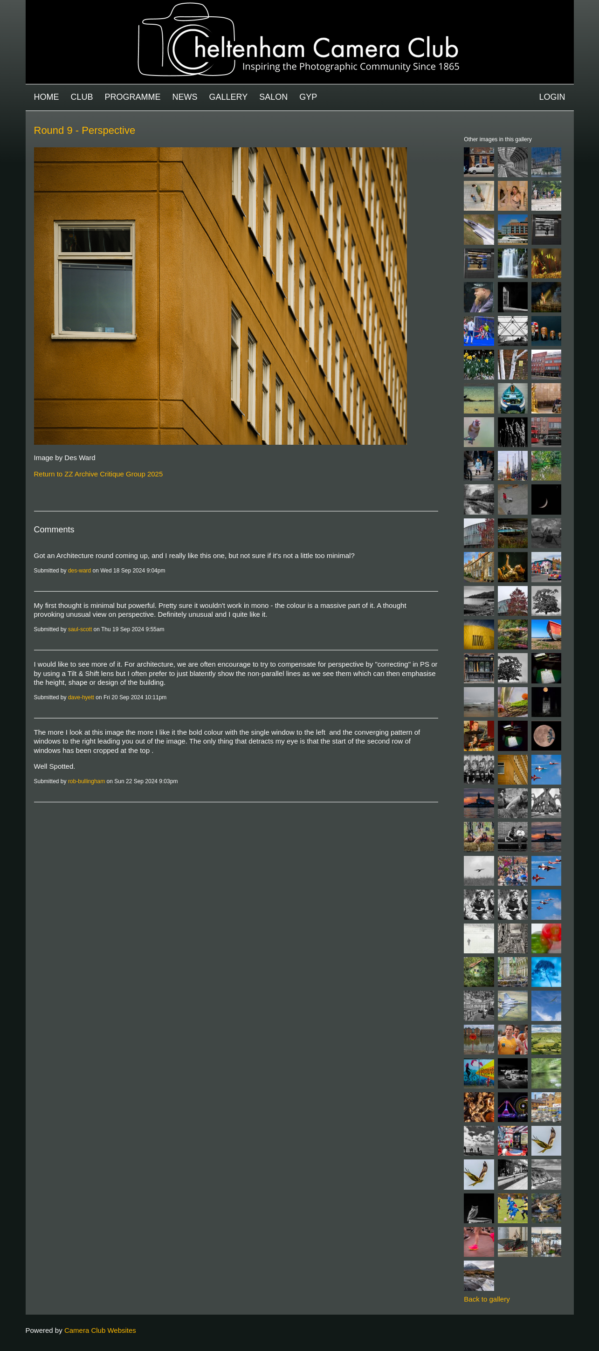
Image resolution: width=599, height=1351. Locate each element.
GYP (308, 97)
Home (46, 97)
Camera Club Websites (100, 1330)
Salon (273, 97)
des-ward (79, 570)
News (185, 97)
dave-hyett (81, 697)
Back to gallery (486, 1299)
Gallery (228, 97)
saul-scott (80, 629)
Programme (133, 97)
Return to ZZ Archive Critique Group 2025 (98, 474)
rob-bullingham (86, 781)
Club (82, 97)
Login (552, 97)
